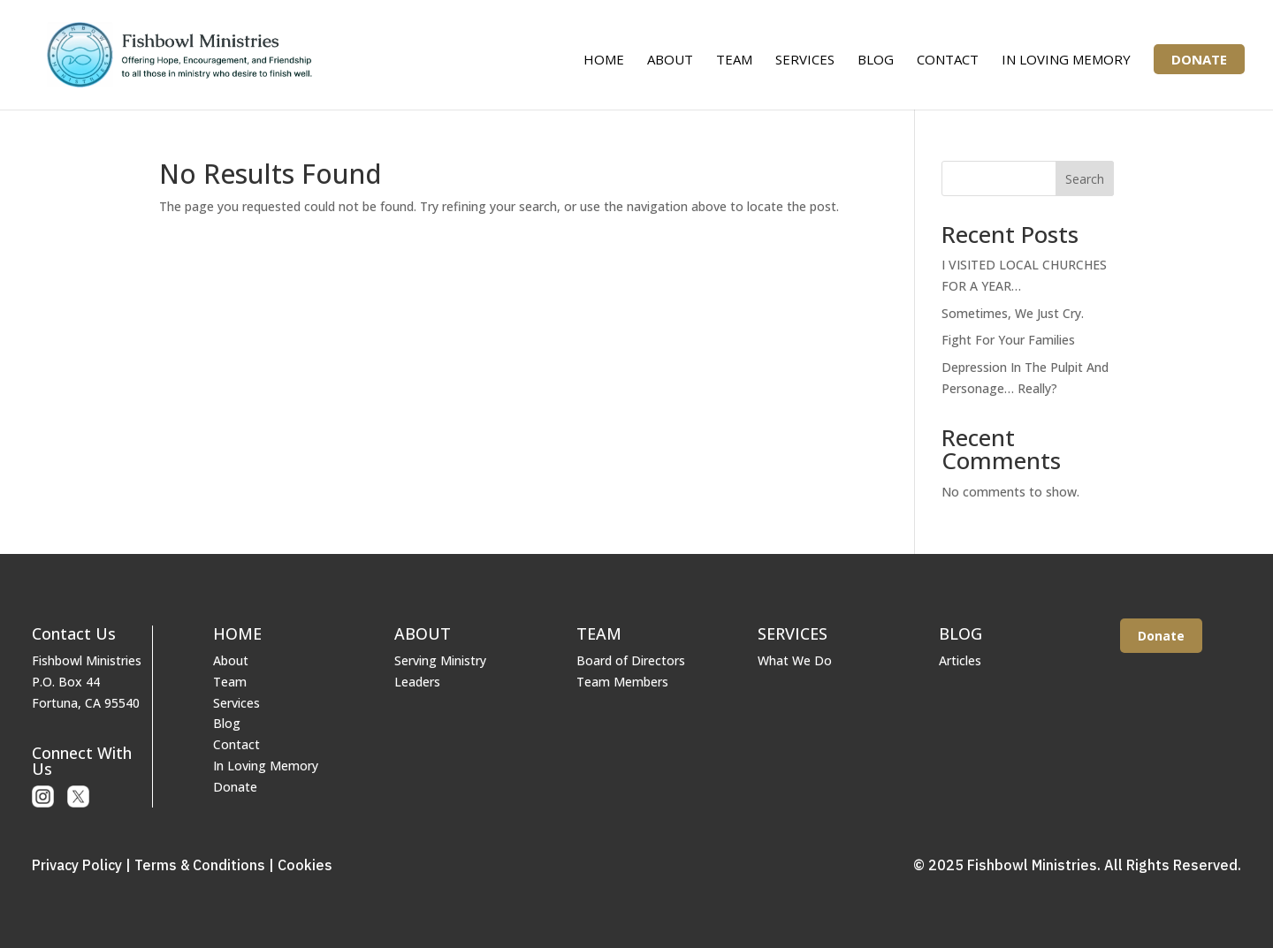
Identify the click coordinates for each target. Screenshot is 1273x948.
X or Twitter (78, 796)
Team (734, 60)
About (670, 60)
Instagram (43, 796)
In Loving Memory (1066, 60)
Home (603, 60)
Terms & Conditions (199, 865)
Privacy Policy (77, 865)
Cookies (305, 865)
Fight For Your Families (1008, 339)
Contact (948, 60)
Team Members (622, 681)
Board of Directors (630, 660)
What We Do (795, 660)
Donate (1199, 59)
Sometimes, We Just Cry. (1012, 313)
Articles (960, 660)
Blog (876, 60)
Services (805, 60)
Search (1084, 179)
